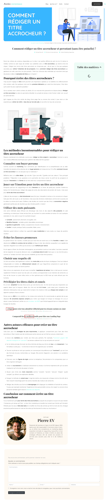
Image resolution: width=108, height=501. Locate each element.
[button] (105, 4)
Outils (60, 4)
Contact (66, 4)
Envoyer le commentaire (16, 492)
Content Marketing (39, 43)
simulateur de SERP (34, 301)
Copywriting (71, 52)
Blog (47, 4)
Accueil (32, 43)
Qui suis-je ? (53, 4)
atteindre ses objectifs (33, 389)
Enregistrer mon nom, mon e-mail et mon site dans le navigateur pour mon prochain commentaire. (40, 488)
